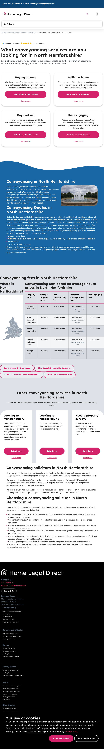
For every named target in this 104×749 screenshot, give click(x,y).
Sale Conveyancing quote (10, 633)
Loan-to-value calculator (10, 694)
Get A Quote (9, 24)
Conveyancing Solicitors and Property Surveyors (18, 33)
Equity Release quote (9, 708)
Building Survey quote (9, 673)
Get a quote (16, 451)
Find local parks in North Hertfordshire (21, 375)
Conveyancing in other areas (17, 368)
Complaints (6, 699)
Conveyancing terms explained (12, 686)
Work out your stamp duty (60, 375)
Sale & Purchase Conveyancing (12, 611)
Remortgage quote (8, 639)
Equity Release (7, 616)
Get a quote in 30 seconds (26, 94)
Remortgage (6, 614)
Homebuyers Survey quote (11, 670)
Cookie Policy (72, 731)
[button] (97, 14)
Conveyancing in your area (11, 622)
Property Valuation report (11, 656)
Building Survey (7, 654)
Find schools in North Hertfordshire (54, 368)
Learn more (25, 101)
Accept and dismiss (60, 738)
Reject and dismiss (86, 738)
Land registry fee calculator (11, 691)
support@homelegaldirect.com (42, 3)
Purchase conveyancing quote (12, 636)
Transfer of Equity (8, 619)
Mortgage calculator (9, 697)
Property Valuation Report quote (13, 675)
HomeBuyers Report (9, 651)
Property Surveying (9, 648)
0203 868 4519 (16, 3)
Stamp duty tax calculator (10, 688)
